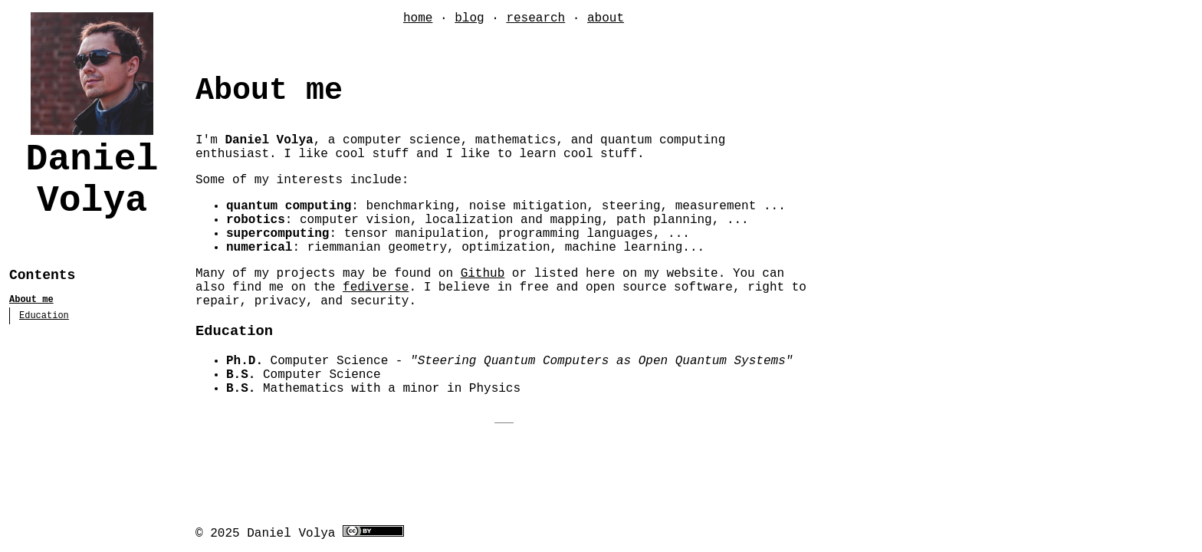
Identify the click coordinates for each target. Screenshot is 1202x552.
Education (44, 315)
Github (483, 274)
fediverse (376, 287)
